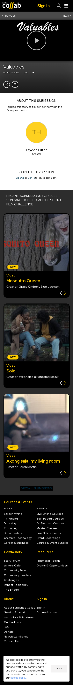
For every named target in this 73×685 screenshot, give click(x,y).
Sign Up (20, 177)
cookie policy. (18, 677)
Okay (59, 668)
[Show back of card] (63, 293)
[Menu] (66, 6)
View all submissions (36, 488)
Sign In (31, 177)
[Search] (59, 6)
